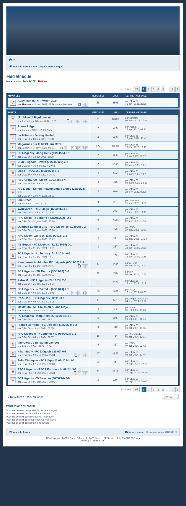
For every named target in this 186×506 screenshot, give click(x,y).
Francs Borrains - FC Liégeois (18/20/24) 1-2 (47, 324)
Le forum (67, 104)
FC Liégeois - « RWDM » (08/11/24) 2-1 (43, 289)
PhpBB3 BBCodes (131, 438)
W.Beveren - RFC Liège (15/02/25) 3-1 (43, 208)
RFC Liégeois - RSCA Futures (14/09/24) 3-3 (47, 369)
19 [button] (171, 89)
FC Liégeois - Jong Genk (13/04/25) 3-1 (44, 153)
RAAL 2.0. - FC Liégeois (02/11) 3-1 (41, 298)
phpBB (64, 438)
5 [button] (163, 89)
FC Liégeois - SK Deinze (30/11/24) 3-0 (43, 271)
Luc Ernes (24, 200)
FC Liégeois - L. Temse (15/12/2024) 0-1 (44, 253)
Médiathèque (18, 76)
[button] (136, 89)
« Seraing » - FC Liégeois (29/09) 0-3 (42, 351)
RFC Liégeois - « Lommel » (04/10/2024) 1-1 (47, 333)
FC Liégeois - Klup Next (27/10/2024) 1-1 (45, 315)
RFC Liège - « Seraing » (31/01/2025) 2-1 (44, 217)
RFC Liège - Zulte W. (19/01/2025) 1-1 (42, 235)
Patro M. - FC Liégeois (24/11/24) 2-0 (42, 280)
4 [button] (158, 89)
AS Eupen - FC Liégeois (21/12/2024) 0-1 (45, 244)
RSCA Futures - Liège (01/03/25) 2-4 (42, 179)
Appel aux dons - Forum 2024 (37, 100)
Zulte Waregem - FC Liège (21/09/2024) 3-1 (46, 360)
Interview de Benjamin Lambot (38, 342)
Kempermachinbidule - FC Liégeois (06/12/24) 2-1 (51, 262)
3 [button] (153, 89)
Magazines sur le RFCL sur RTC (39, 144)
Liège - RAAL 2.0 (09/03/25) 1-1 (38, 170)
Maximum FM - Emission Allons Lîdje (43, 307)
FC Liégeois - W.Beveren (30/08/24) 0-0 (44, 378)
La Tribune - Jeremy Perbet (36, 135)
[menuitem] (13, 60)
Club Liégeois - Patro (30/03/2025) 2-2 (43, 162)
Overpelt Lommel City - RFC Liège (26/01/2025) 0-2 (52, 226)
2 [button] (148, 89)
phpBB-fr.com (98, 440)
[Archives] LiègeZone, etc (35, 117)
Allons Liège (26, 126)
